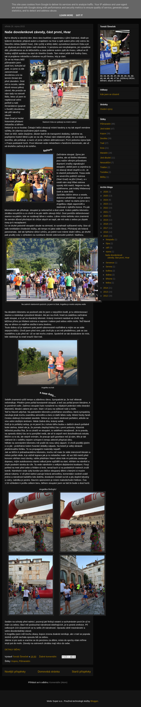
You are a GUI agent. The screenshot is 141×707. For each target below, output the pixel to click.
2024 (106, 200)
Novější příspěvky (15, 671)
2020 (106, 216)
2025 (106, 196)
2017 (106, 228)
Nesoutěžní (105, 162)
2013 (106, 292)
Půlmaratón (24, 661)
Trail (102, 143)
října (108, 243)
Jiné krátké (105, 128)
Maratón (104, 153)
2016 (106, 232)
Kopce (14, 661)
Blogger (94, 701)
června (109, 266)
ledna (108, 283)
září (108, 247)
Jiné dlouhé (105, 158)
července (110, 262)
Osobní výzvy (106, 109)
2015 (106, 236)
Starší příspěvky (81, 671)
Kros (102, 148)
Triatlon (103, 167)
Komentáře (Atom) (58, 682)
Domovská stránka (49, 671)
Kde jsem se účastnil (109, 94)
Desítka (103, 138)
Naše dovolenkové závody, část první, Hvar (38, 32)
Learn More (66, 15)
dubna (109, 275)
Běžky (103, 177)
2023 (106, 204)
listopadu (110, 239)
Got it (79, 15)
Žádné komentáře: (48, 656)
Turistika (104, 172)
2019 (106, 220)
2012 (106, 296)
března (109, 279)
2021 (106, 212)
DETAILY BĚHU (12, 649)
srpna (108, 251)
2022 (106, 208)
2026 (106, 192)
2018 (106, 224)
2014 (106, 288)
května (109, 271)
